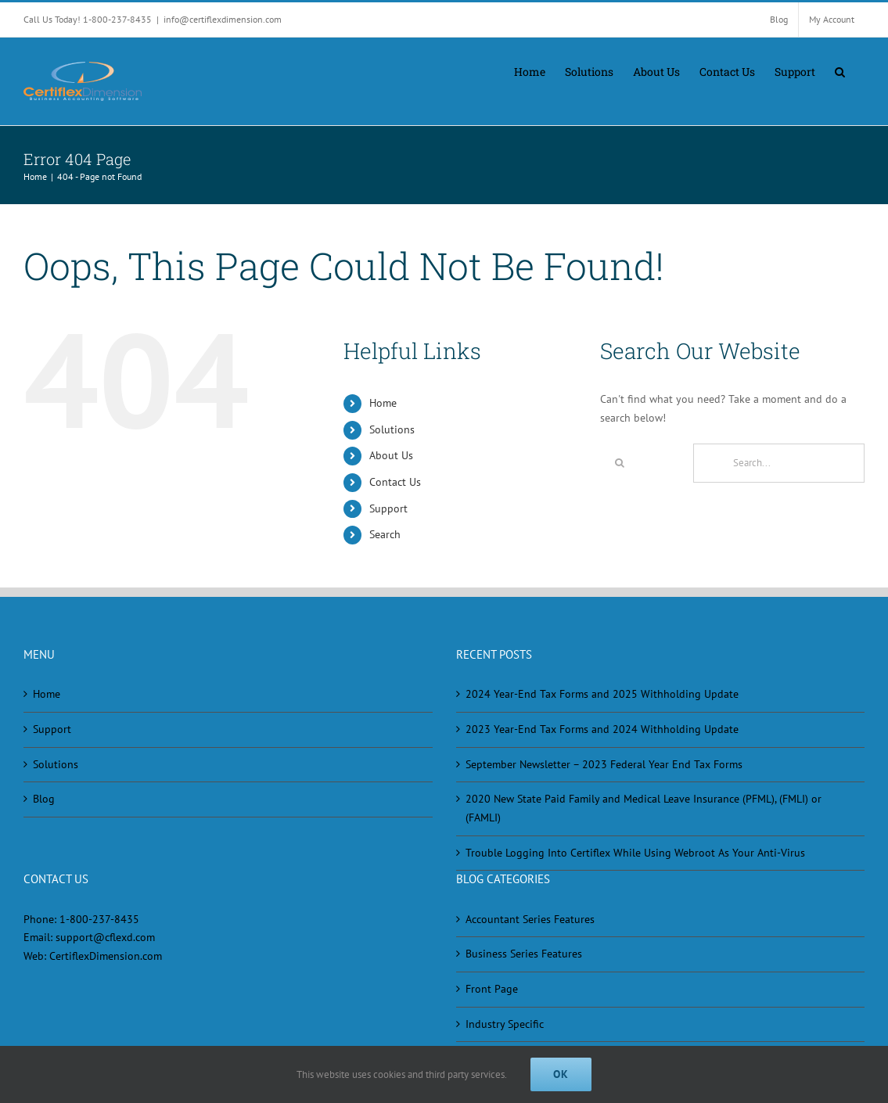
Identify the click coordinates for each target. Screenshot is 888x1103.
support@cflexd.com (105, 937)
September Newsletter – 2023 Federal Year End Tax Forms (604, 764)
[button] (840, 70)
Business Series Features (524, 954)
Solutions (392, 429)
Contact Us (395, 482)
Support (388, 508)
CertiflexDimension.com (105, 956)
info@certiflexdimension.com (223, 19)
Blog (44, 799)
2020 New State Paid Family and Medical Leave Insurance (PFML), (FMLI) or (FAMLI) (643, 808)
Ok (561, 1074)
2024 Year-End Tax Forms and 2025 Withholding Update (602, 694)
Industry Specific (505, 1024)
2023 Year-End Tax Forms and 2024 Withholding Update (602, 729)
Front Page (492, 989)
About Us (391, 455)
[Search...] (779, 463)
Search (385, 534)
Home (383, 403)
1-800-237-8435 (99, 919)
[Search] (619, 463)
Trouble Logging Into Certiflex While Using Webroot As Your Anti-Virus (635, 853)
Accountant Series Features (530, 919)
